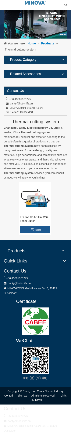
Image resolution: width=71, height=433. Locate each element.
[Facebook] (25, 378)
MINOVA (37, 400)
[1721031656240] (35, 321)
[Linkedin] (32, 378)
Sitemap (22, 395)
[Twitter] (38, 378)
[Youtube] (44, 378)
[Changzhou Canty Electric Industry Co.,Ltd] (35, 360)
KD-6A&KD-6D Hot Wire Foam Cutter (34, 219)
